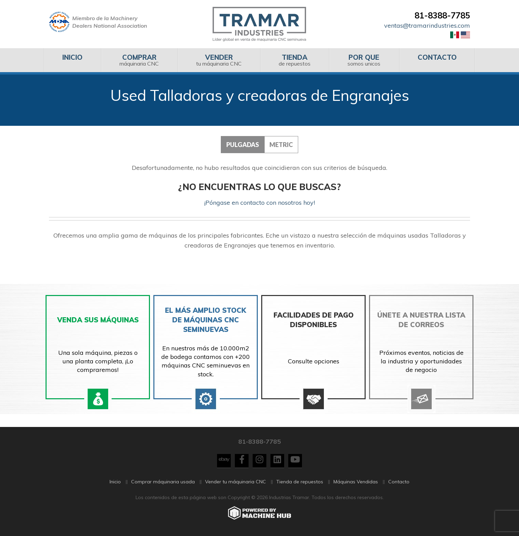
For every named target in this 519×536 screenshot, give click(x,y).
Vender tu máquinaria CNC (235, 482)
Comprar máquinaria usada (163, 482)
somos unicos (363, 60)
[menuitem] (72, 60)
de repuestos (295, 60)
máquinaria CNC (139, 60)
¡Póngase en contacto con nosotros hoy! (259, 202)
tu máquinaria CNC (219, 60)
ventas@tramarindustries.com (427, 25)
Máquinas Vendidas (355, 482)
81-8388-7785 (442, 15)
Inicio (115, 482)
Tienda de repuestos (299, 482)
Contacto (398, 482)
